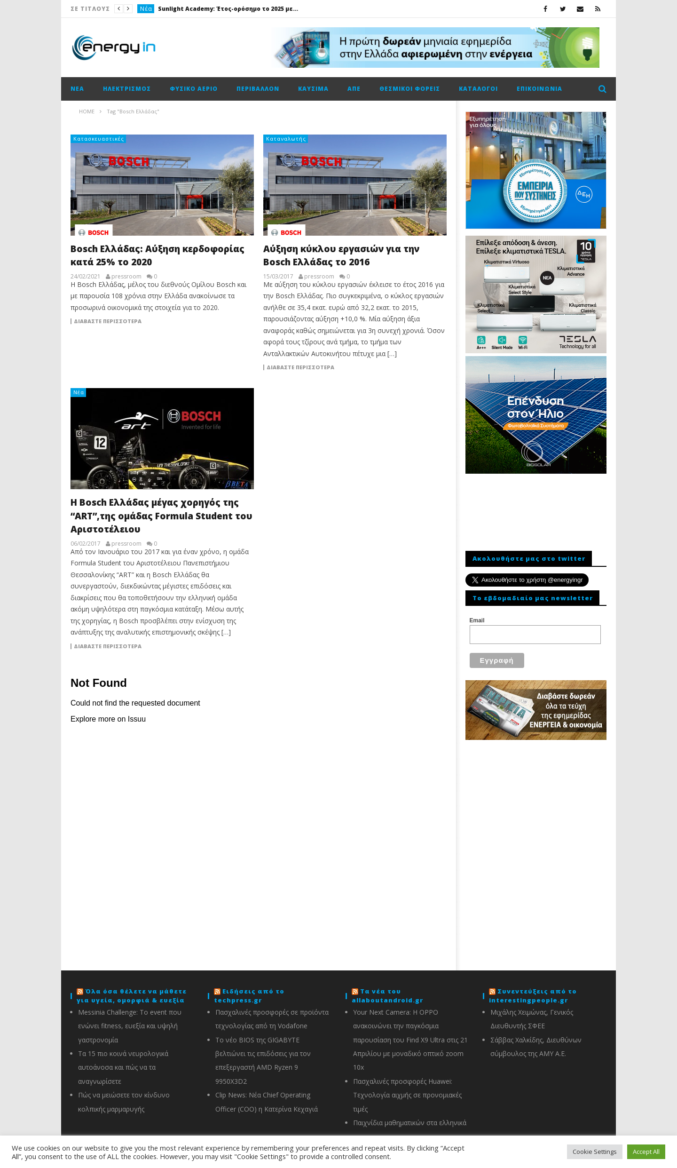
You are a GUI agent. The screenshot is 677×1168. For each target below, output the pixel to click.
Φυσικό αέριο (194, 89)
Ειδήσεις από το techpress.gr (249, 996)
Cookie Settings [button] (595, 1151)
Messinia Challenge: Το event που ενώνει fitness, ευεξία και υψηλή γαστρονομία (129, 1026)
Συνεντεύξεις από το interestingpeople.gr (533, 996)
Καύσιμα (313, 89)
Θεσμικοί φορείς (409, 89)
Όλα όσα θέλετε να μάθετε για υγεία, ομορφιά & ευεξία (132, 996)
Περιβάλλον (257, 89)
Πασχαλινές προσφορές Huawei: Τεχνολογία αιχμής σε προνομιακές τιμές (407, 1095)
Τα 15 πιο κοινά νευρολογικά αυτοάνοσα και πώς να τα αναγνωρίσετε (123, 1067)
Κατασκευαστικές (98, 138)
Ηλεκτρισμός (127, 89)
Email (477, 620)
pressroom (126, 276)
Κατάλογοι (478, 89)
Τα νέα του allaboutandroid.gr (387, 996)
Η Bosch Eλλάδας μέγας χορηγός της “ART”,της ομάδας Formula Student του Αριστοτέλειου (161, 515)
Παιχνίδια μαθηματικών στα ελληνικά (409, 1122)
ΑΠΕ (354, 89)
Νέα (146, 9)
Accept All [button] (646, 1151)
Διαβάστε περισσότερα (108, 321)
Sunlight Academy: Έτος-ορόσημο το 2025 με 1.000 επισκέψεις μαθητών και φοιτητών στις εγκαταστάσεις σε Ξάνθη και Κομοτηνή (228, 9)
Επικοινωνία (539, 89)
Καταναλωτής (286, 138)
